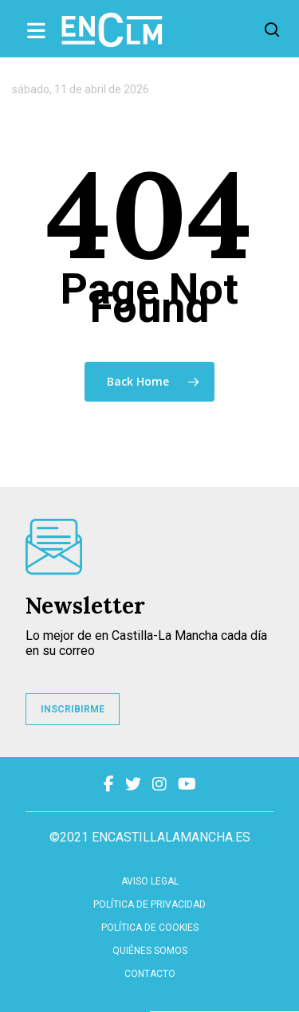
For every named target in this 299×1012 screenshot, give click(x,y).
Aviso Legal (150, 881)
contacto (149, 973)
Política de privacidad (149, 904)
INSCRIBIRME (72, 709)
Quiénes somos (149, 950)
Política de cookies (150, 927)
